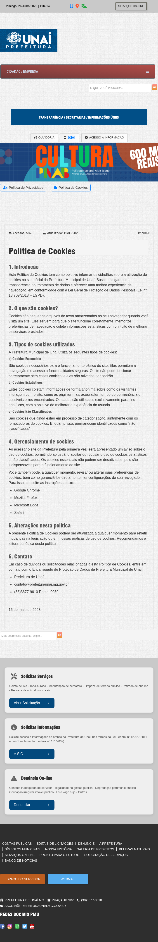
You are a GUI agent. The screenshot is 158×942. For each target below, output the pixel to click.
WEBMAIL (68, 879)
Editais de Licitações (54, 844)
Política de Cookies (73, 188)
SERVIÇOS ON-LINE (131, 6)
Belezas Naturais (134, 849)
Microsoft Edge (26, 505)
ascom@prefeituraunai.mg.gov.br (35, 906)
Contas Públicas (17, 844)
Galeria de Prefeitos (95, 849)
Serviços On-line (20, 855)
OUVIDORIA (43, 137)
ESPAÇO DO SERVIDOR (22, 879)
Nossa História (58, 849)
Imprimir (143, 233)
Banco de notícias (21, 861)
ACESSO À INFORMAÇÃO (105, 137)
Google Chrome (27, 490)
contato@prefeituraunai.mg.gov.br (41, 585)
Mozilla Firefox (26, 498)
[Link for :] (79, 168)
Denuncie (86, 844)
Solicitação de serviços (106, 855)
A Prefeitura (110, 844)
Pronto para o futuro (60, 855)
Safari (19, 513)
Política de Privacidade (26, 188)
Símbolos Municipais (22, 849)
